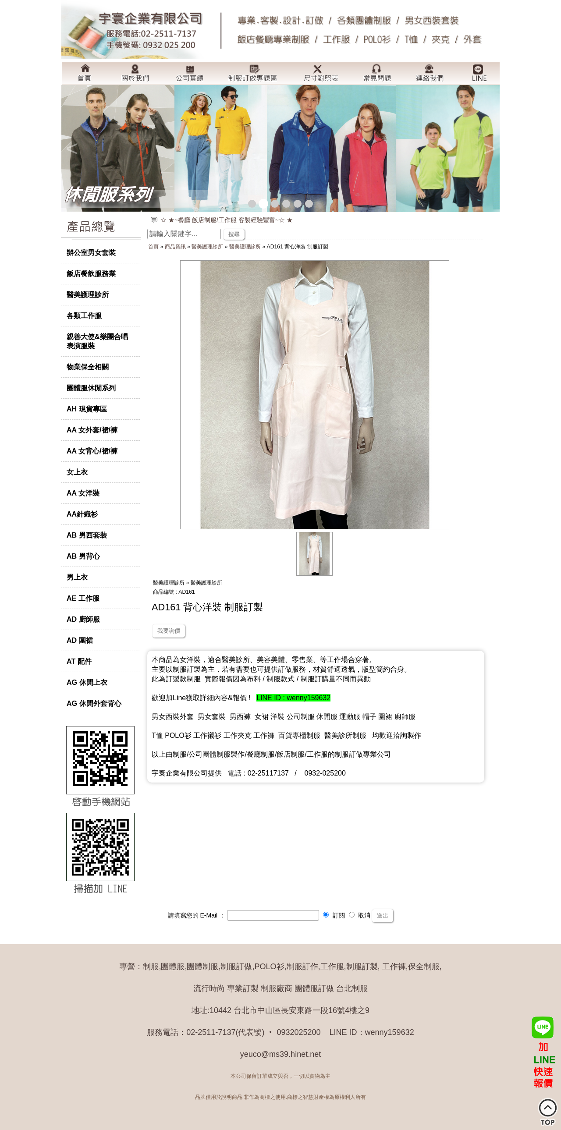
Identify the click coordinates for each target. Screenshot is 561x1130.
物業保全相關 (88, 367)
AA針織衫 (82, 514)
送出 (382, 915)
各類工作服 (84, 315)
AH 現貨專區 (87, 409)
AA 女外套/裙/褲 (92, 430)
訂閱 (334, 915)
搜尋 (234, 234)
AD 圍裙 (80, 640)
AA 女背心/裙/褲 (92, 451)
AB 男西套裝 (87, 535)
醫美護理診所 (88, 294)
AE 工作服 (83, 598)
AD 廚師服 (83, 619)
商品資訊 (175, 247)
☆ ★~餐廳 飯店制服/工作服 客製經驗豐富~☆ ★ (226, 219)
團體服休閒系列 (91, 388)
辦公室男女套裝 (91, 252)
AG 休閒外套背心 (94, 703)
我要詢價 (168, 630)
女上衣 (77, 472)
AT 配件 (79, 661)
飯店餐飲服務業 (91, 273)
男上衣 (77, 577)
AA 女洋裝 (83, 493)
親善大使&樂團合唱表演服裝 (97, 341)
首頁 (153, 247)
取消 (360, 915)
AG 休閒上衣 (87, 682)
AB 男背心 (83, 556)
